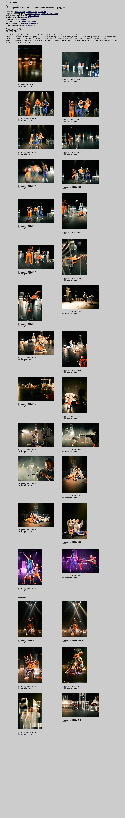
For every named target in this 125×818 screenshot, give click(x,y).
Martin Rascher (33, 16)
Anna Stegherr (21, 20)
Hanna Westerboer (28, 21)
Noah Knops (23, 23)
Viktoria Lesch (31, 12)
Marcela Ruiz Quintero (49, 14)
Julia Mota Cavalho (32, 14)
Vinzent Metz (30, 25)
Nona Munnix (20, 12)
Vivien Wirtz (33, 23)
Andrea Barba (25, 18)
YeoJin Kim (42, 12)
